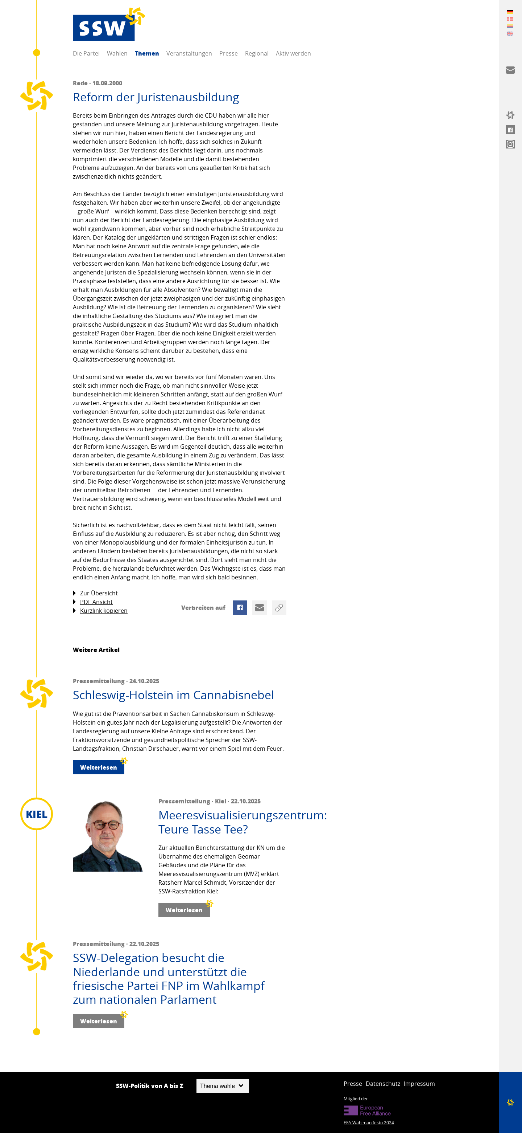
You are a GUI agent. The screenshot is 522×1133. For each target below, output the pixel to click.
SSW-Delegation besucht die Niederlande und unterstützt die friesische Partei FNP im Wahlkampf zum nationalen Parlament (169, 979)
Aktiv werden (293, 53)
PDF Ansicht (93, 602)
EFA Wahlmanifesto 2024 (369, 1122)
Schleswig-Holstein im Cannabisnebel (173, 695)
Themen (147, 53)
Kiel (220, 801)
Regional (257, 53)
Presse (228, 53)
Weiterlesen (102, 765)
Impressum (419, 1084)
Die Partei (86, 53)
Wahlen (117, 53)
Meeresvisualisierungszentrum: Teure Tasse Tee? (222, 822)
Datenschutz (383, 1084)
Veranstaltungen (189, 53)
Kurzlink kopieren (100, 611)
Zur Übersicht (95, 593)
